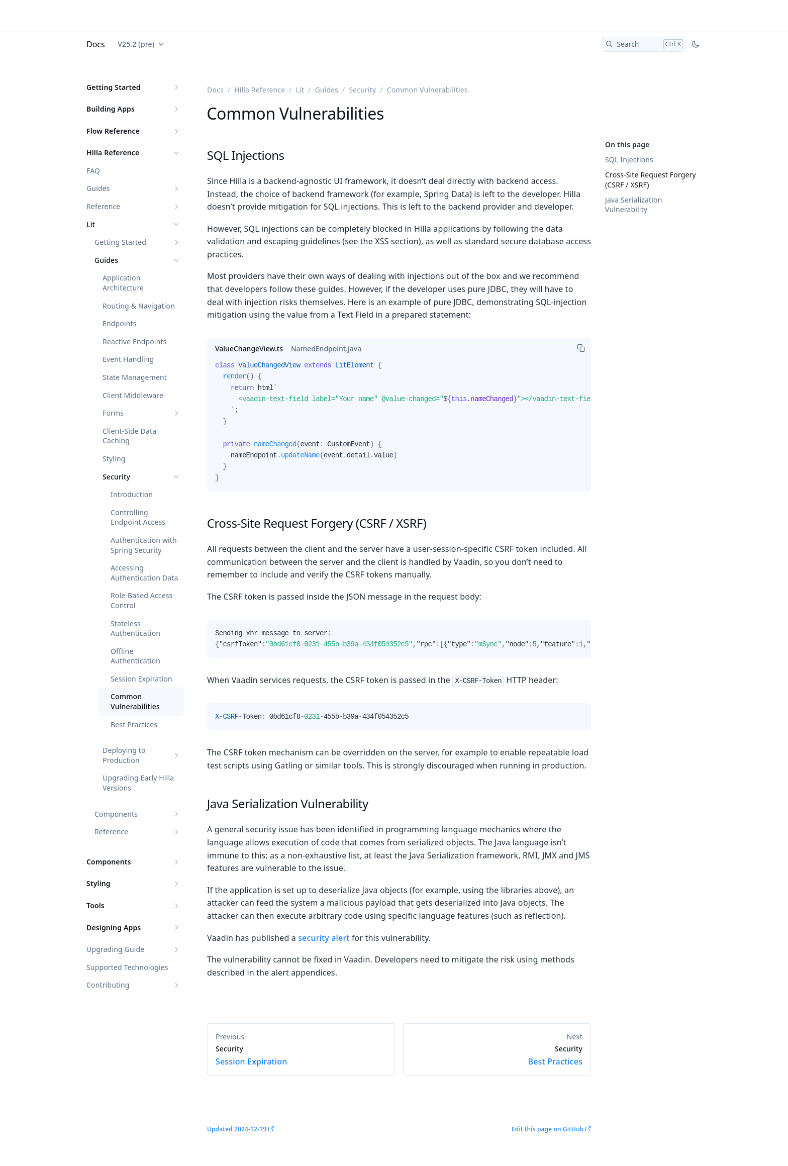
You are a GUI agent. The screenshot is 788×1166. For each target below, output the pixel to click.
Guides (98, 188)
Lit (90, 224)
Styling (114, 458)
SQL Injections (629, 159)
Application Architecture (123, 283)
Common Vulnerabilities (135, 701)
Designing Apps (113, 927)
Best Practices (134, 724)
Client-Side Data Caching (129, 436)
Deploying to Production (124, 755)
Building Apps (110, 109)
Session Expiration (141, 679)
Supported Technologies (127, 967)
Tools (95, 905)
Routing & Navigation (139, 306)
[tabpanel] (399, 426)
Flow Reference (113, 131)
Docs (95, 44)
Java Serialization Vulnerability (633, 205)
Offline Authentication (135, 656)
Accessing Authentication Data (144, 572)
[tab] (249, 349)
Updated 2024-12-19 (236, 1129)
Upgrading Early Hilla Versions (138, 783)
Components (116, 814)
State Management (135, 377)
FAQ (93, 170)
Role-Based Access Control (141, 600)
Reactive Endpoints (135, 341)
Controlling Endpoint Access (138, 517)
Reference (103, 206)
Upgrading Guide (115, 949)
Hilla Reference (112, 152)
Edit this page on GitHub (547, 1129)
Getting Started (113, 87)
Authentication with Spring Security (144, 545)
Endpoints (120, 323)
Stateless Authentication (135, 628)
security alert (323, 937)
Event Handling (128, 359)
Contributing (108, 985)
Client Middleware (133, 395)
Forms (113, 413)
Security (116, 476)
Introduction (132, 494)
